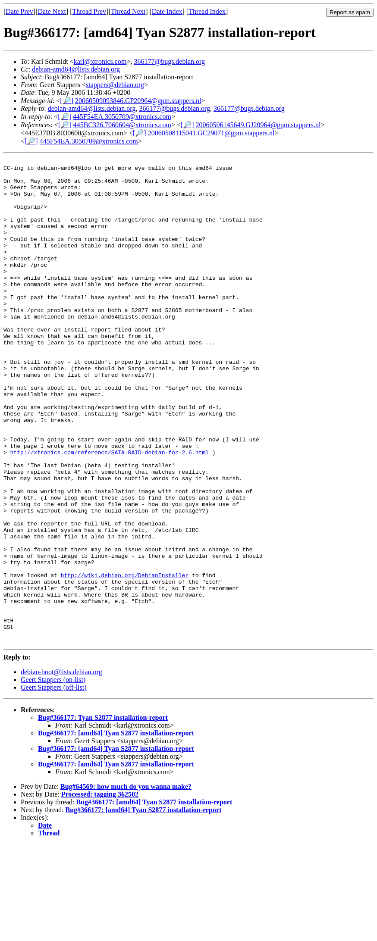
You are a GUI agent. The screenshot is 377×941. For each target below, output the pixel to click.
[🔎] (66, 100)
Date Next (52, 11)
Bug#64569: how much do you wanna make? (126, 883)
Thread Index (207, 11)
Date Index (167, 11)
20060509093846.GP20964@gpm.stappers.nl (138, 100)
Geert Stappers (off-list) (54, 784)
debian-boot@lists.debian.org (61, 768)
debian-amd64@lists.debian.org (76, 69)
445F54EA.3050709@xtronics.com (122, 116)
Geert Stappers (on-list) (53, 776)
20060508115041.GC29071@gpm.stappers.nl (211, 133)
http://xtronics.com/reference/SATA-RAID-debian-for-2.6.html (109, 512)
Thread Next (128, 11)
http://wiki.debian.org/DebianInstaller (124, 659)
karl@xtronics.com (100, 61)
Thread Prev (89, 11)
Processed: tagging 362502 (99, 891)
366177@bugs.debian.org (169, 61)
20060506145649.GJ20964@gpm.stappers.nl (258, 124)
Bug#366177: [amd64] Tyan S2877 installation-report (116, 830)
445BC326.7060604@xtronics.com (122, 124)
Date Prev (19, 11)
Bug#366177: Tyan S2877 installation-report (103, 814)
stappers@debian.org (115, 84)
